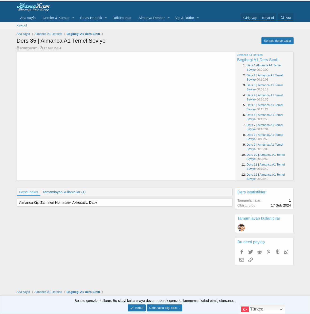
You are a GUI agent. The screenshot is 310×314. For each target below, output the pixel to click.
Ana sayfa (28, 18)
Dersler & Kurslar (56, 18)
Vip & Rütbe (184, 18)
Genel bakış (28, 192)
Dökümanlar (122, 18)
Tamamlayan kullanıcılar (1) (64, 192)
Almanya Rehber (151, 18)
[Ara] (286, 17)
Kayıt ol (22, 25)
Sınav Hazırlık (91, 18)
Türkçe (252, 309)
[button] (73, 17)
